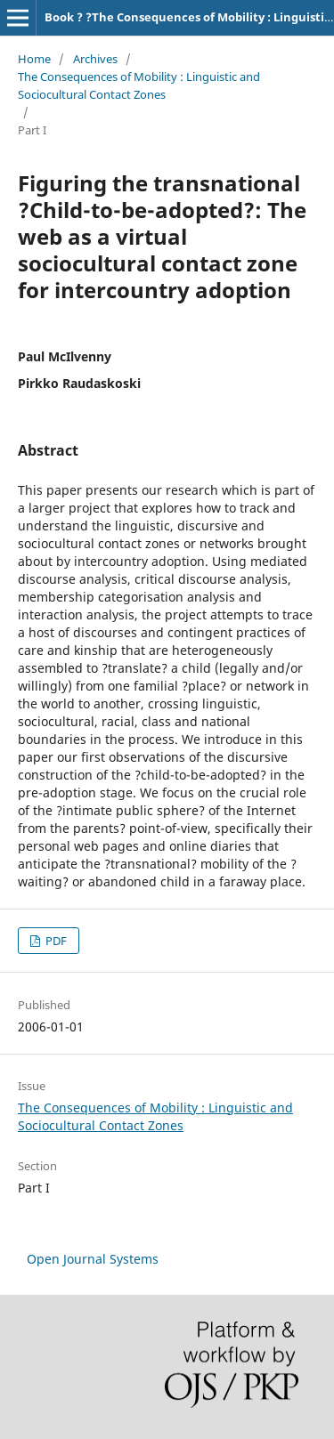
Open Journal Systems (93, 1258)
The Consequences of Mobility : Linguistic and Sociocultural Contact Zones (139, 85)
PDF (55, 941)
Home (34, 59)
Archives (95, 59)
